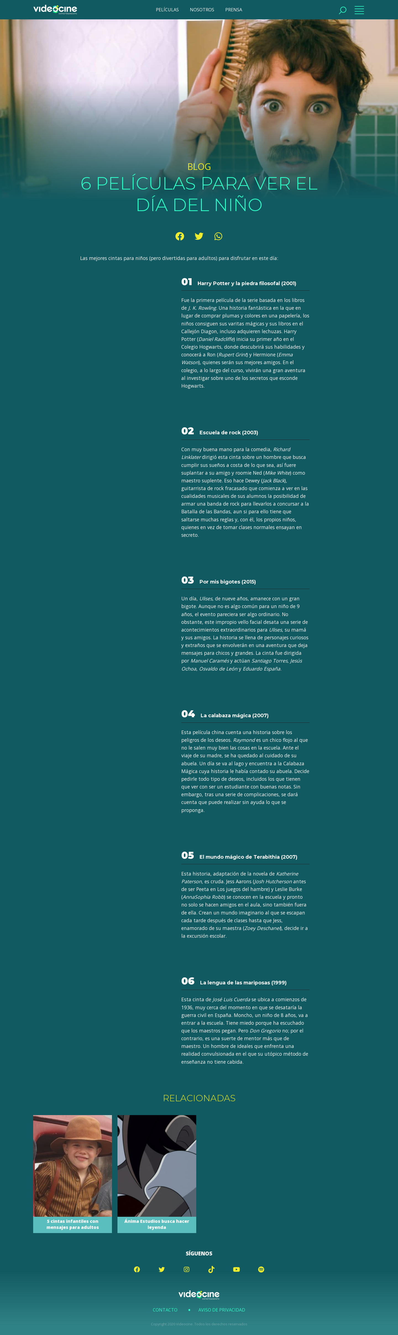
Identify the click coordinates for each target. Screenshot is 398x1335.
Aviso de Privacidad (221, 1310)
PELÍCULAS (167, 10)
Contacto (165, 1310)
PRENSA (233, 10)
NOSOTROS (202, 10)
